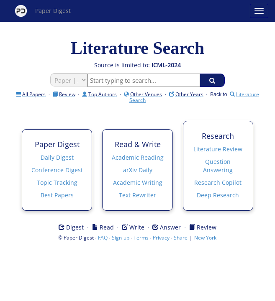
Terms (141, 237)
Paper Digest (43, 11)
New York (205, 237)
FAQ (103, 237)
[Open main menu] (259, 11)
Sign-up (120, 237)
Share (181, 237)
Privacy (161, 237)
